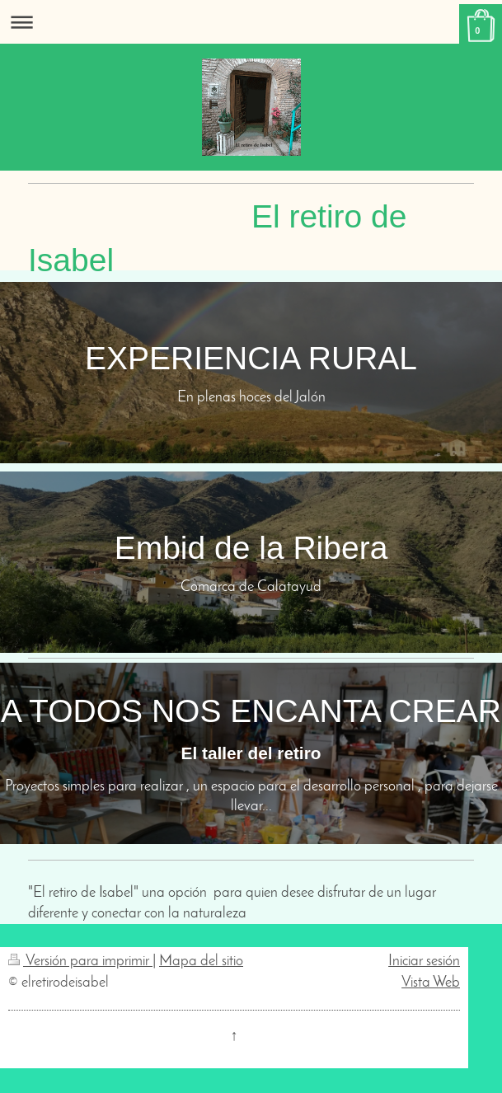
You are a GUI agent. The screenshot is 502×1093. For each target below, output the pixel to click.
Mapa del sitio (201, 961)
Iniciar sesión (424, 961)
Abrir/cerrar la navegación (251, 22)
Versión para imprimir (80, 961)
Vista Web (430, 983)
